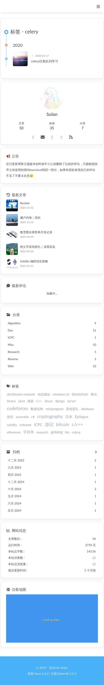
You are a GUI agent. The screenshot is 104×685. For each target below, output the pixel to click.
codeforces (17, 408)
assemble (22, 417)
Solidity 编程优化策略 (34, 261)
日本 (68, 416)
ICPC (38, 424)
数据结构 (37, 409)
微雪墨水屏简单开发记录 (36, 232)
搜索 (30, 401)
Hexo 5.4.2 (42, 673)
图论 (94, 394)
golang (57, 431)
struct (48, 401)
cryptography (50, 416)
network (25, 425)
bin (67, 432)
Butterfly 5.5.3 (67, 673)
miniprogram (55, 409)
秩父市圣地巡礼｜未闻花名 (37, 246)
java (21, 400)
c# (33, 417)
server (71, 401)
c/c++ (77, 424)
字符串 (28, 432)
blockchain (80, 394)
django (60, 401)
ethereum (14, 432)
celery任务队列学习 (44, 61)
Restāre (25, 203)
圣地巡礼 (72, 409)
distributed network (21, 394)
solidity (12, 425)
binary (11, 401)
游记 (49, 424)
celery (76, 432)
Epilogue (81, 416)
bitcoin (62, 424)
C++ (39, 401)
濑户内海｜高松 (30, 217)
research (42, 432)
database (87, 409)
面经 (10, 417)
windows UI (61, 394)
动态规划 (43, 394)
